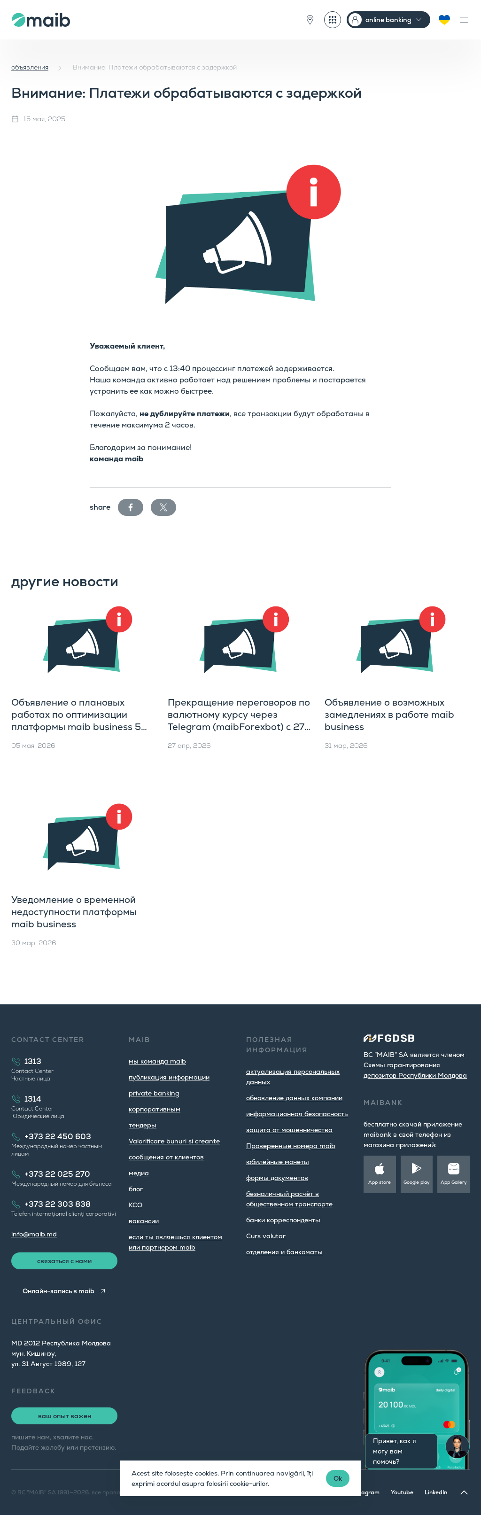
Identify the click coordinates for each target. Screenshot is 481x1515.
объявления (29, 67)
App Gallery (454, 1182)
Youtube (402, 1492)
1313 (32, 1061)
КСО (135, 1205)
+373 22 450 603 (57, 1137)
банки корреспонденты (283, 1220)
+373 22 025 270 (57, 1174)
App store (379, 1182)
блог (136, 1189)
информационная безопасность (297, 1114)
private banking (154, 1093)
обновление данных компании (294, 1098)
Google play (416, 1182)
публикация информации (169, 1077)
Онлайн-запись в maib (58, 1291)
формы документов (277, 1177)
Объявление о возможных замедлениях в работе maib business (389, 714)
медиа (139, 1173)
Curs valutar (266, 1236)
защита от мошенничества (289, 1130)
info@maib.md (34, 1234)
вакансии (144, 1221)
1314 (32, 1099)
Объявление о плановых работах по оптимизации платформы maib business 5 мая (76, 720)
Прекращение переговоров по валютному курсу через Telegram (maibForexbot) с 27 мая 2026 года (239, 720)
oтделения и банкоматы (284, 1252)
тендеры (142, 1125)
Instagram (365, 1492)
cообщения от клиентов (166, 1157)
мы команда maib (157, 1061)
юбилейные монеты (277, 1162)
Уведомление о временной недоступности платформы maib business (74, 911)
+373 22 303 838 (57, 1204)
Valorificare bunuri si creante (174, 1141)
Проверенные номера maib (290, 1146)
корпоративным (154, 1109)
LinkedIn (436, 1492)
